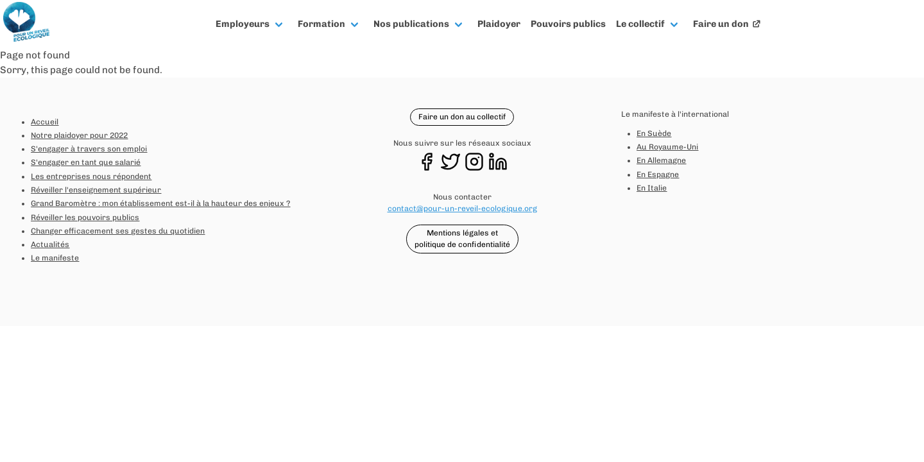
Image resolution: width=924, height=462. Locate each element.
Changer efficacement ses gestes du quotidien (118, 231)
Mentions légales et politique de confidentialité (462, 238)
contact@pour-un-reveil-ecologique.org (462, 208)
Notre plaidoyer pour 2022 (79, 135)
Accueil (44, 121)
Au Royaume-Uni (667, 146)
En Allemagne (661, 160)
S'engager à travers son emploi (89, 148)
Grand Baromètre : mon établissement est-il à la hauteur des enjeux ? (160, 203)
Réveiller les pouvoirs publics (85, 217)
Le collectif (640, 24)
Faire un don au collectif (462, 116)
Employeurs (243, 24)
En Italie (652, 188)
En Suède (654, 133)
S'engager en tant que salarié (86, 162)
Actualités (50, 244)
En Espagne (658, 174)
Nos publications (411, 24)
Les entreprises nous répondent (91, 176)
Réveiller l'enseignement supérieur (96, 189)
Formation (321, 24)
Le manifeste (55, 257)
